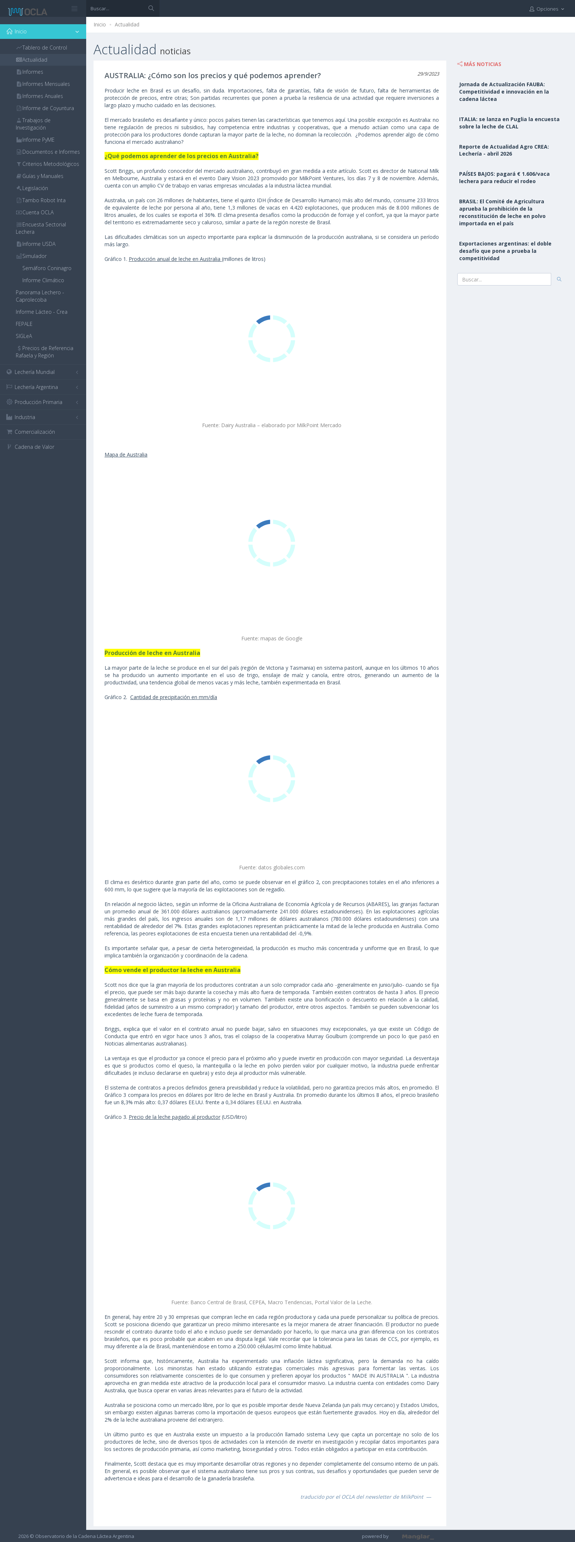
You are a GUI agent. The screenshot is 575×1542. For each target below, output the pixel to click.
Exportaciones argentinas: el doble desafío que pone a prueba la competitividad (505, 251)
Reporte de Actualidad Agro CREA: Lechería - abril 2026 (504, 150)
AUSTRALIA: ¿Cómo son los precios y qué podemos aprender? (213, 75)
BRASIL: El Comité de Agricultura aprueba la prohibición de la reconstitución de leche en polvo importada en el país (502, 212)
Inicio (100, 24)
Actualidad (127, 24)
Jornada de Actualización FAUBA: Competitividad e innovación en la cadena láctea (504, 91)
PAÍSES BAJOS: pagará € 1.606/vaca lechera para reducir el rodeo (504, 177)
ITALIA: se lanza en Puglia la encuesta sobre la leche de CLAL (509, 123)
